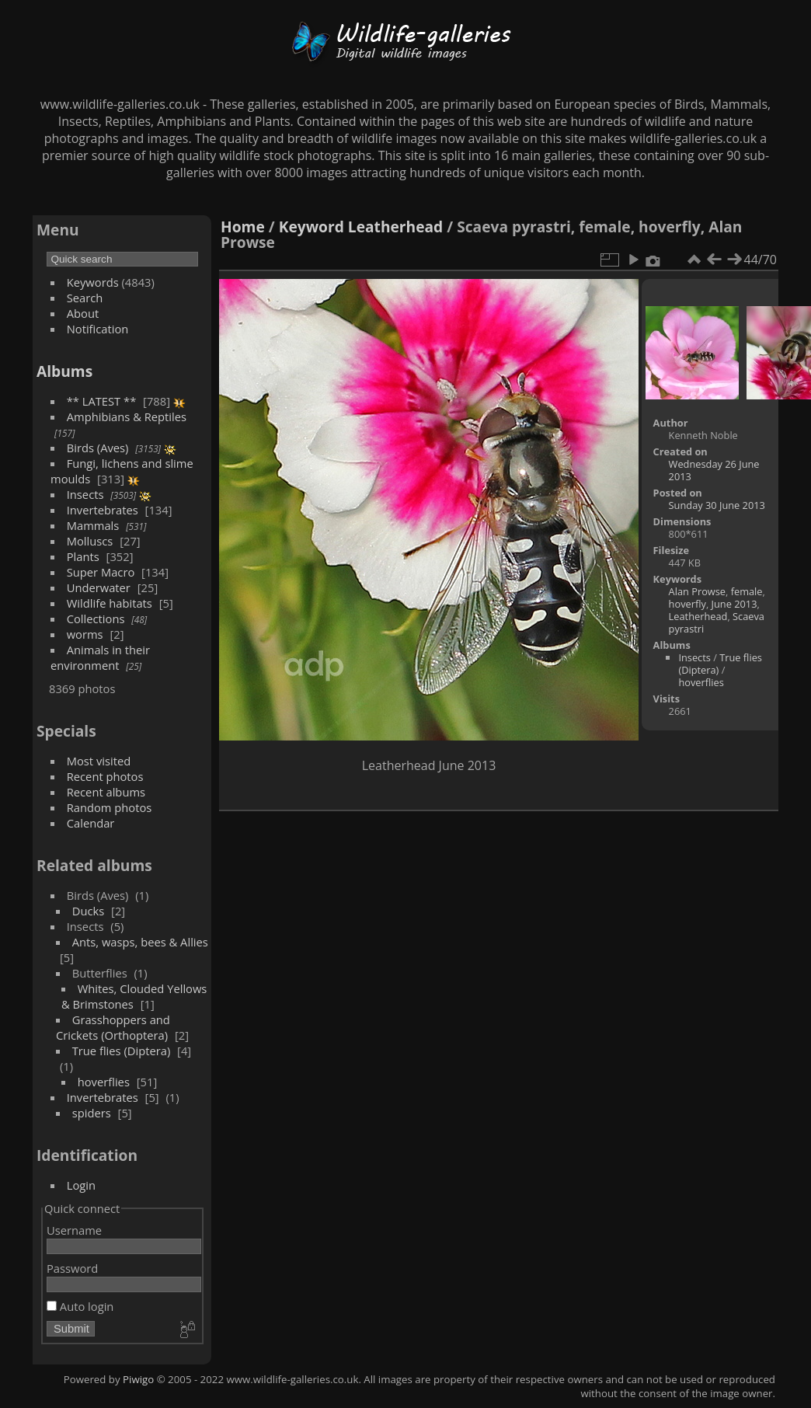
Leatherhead (395, 226)
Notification (98, 328)
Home (243, 226)
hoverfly (687, 604)
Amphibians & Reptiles (126, 416)
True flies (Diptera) (121, 1050)
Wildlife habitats (109, 603)
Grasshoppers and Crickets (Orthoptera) (113, 1027)
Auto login (80, 1306)
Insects (85, 494)
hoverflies (104, 1081)
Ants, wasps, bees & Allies (140, 942)
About (83, 313)
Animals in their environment (100, 657)
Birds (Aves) (98, 447)
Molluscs (90, 541)
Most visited (99, 760)
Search (85, 297)
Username (74, 1230)
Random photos (109, 807)
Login (81, 1185)
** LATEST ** (102, 401)
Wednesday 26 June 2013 (714, 470)
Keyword (311, 226)
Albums (64, 371)
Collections (96, 618)
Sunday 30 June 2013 (717, 505)
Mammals (93, 525)
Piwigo (138, 1379)
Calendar (91, 823)
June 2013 (734, 604)
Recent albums (106, 792)
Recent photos (105, 776)
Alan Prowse (697, 591)
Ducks (88, 910)
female (747, 591)
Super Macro (101, 572)
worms (85, 634)
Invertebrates (102, 510)
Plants (83, 556)
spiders (91, 1112)
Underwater (99, 587)
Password (72, 1268)
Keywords (93, 282)
